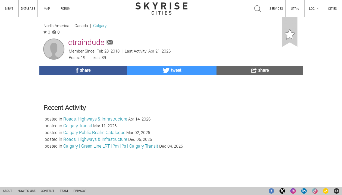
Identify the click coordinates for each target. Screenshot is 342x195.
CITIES (332, 8)
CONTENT (47, 191)
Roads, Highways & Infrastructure (95, 147)
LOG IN (314, 8)
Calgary (99, 25)
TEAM (64, 191)
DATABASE (28, 8)
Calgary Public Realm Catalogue (94, 160)
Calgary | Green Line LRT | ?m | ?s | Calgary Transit (110, 174)
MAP (47, 8)
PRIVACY (79, 191)
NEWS (9, 8)
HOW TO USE (26, 191)
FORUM (65, 8)
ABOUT (7, 191)
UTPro (295, 8)
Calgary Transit (77, 154)
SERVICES (276, 8)
